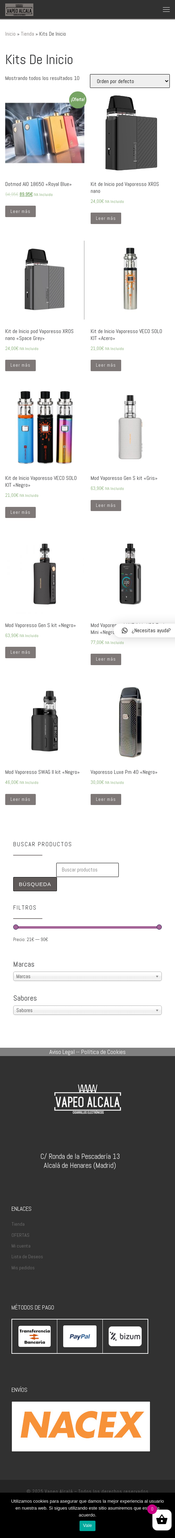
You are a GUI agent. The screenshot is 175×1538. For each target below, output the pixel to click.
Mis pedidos (23, 1267)
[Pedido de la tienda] (130, 81)
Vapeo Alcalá (59, 1491)
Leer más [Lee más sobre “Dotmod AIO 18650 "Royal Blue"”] (20, 211)
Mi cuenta (21, 1246)
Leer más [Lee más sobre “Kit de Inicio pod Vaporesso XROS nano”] (106, 218)
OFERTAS (20, 1235)
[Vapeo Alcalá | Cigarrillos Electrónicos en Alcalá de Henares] (19, 8)
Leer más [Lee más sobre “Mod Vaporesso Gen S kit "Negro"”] (20, 652)
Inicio (10, 33)
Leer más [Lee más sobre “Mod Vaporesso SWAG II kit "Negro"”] (20, 799)
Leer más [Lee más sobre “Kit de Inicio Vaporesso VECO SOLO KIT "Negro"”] (20, 512)
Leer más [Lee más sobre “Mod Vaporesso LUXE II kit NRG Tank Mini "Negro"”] (106, 659)
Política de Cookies (103, 1052)
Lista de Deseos (27, 1256)
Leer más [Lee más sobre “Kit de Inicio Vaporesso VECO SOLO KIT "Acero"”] (106, 365)
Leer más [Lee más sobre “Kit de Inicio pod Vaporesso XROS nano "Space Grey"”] (20, 365)
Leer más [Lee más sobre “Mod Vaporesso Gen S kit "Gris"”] (106, 505)
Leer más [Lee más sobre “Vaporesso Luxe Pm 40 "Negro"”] (106, 799)
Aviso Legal (62, 1052)
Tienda (27, 33)
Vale (87, 1525)
